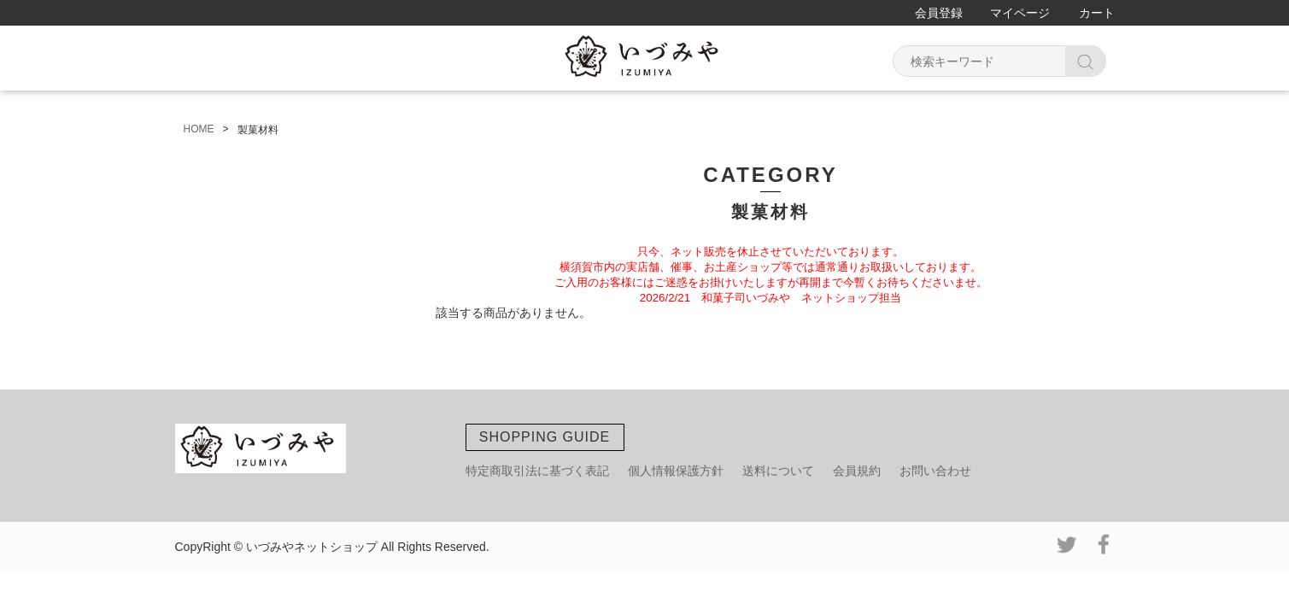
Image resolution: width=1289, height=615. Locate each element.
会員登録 (939, 13)
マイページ (1020, 13)
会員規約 (857, 470)
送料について (778, 470)
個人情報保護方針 (676, 470)
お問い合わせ (935, 470)
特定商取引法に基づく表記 (537, 470)
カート (1097, 13)
